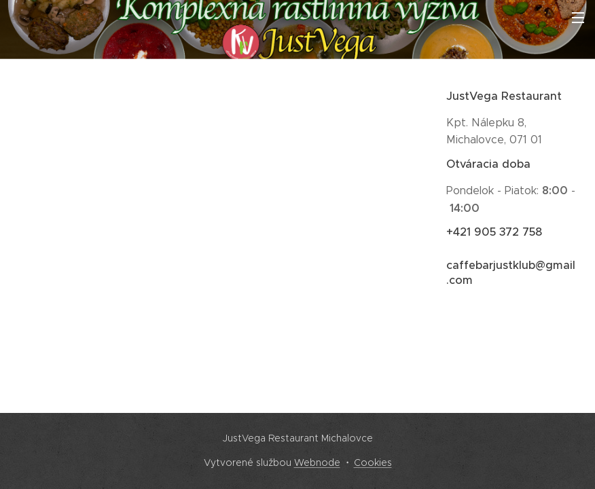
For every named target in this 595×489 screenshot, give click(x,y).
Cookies (373, 462)
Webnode (317, 462)
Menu (578, 17)
